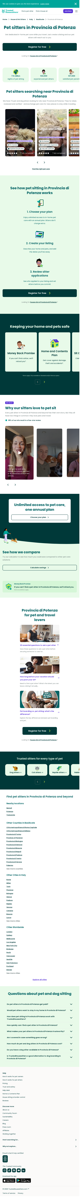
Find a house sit (42, 11)
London (9, 932)
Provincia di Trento (13, 858)
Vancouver (10, 956)
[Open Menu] (76, 11)
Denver (9, 970)
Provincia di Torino (13, 834)
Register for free (39, 46)
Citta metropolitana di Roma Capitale (21, 827)
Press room (7, 1127)
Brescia (9, 914)
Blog (4, 1124)
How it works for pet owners (13, 1076)
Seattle (9, 959)
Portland (9, 966)
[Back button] (37, 162)
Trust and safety (9, 1087)
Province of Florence (14, 838)
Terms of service (9, 1193)
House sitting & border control (14, 1097)
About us (6, 1110)
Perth (8, 952)
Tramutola (10, 815)
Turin (8, 886)
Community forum (10, 1113)
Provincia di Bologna (14, 841)
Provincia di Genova (14, 845)
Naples (9, 904)
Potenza (9, 811)
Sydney (9, 935)
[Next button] (44, 162)
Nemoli (9, 808)
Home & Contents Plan (11, 1094)
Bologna (9, 893)
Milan (8, 883)
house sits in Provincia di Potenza (43, 56)
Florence (9, 890)
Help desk (6, 1090)
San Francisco (12, 963)
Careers (5, 1120)
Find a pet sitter (27, 11)
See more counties (14, 869)
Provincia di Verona (14, 862)
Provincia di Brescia (14, 848)
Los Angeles (11, 942)
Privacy (20, 1193)
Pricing (5, 1083)
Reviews (5, 1101)
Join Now (68, 11)
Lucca (8, 918)
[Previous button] (8, 484)
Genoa (9, 897)
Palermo (9, 865)
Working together (9, 1134)
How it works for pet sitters (12, 1080)
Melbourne (10, 939)
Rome (8, 880)
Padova (9, 900)
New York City (11, 946)
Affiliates (6, 1130)
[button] (19, 453)
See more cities (13, 921)
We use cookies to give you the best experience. (26, 4)
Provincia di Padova (14, 855)
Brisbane (9, 949)
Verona (9, 907)
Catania (9, 911)
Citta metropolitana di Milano (18, 831)
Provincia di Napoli (13, 852)
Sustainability (7, 1117)
